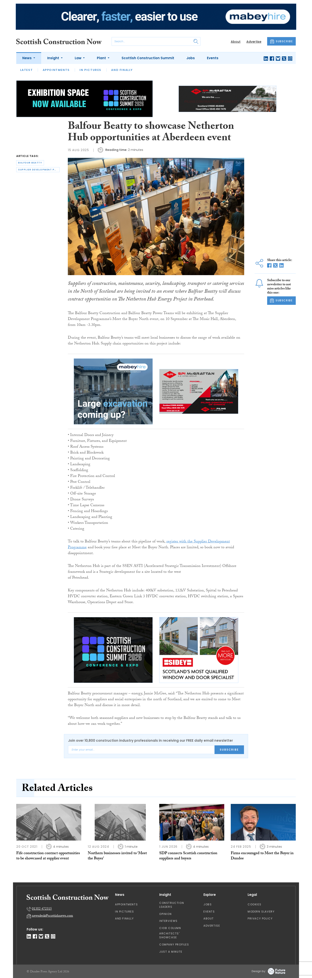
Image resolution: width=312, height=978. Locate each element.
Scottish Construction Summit (148, 58)
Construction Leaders (171, 905)
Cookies (254, 904)
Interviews (168, 921)
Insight (53, 58)
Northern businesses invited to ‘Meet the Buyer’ (117, 856)
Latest (26, 70)
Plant (102, 58)
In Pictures (90, 70)
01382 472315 (42, 909)
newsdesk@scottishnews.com (52, 916)
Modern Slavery (261, 911)
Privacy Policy (260, 918)
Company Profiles (174, 944)
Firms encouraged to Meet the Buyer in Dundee (262, 856)
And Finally (122, 70)
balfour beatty (30, 162)
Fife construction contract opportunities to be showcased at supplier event (48, 856)
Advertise (253, 41)
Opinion (165, 914)
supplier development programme (39, 169)
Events (212, 58)
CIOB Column (170, 928)
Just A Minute (170, 952)
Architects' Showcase (169, 935)
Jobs (190, 58)
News (27, 58)
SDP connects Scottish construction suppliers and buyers (188, 856)
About (235, 41)
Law (78, 58)
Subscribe (229, 749)
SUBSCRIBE (281, 41)
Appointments (56, 70)
